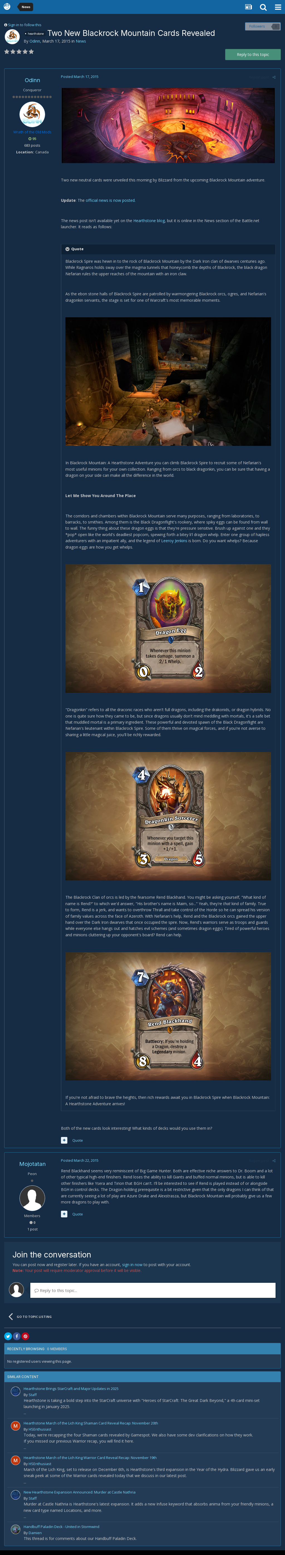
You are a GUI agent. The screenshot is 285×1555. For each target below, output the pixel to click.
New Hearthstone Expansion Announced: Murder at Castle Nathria (80, 1497)
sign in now (132, 1269)
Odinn (35, 41)
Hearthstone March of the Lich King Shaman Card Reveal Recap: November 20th (91, 1427)
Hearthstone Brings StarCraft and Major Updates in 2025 (71, 1393)
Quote (77, 1145)
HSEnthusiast (40, 1433)
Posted (79, 76)
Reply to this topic (253, 54)
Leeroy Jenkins (173, 542)
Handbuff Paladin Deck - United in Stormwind (61, 1531)
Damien (35, 1537)
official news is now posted (109, 200)
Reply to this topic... (56, 1295)
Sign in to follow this (24, 24)
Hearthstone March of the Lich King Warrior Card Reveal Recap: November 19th (90, 1462)
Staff (33, 1399)
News (81, 41)
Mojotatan (32, 1168)
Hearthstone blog (148, 220)
